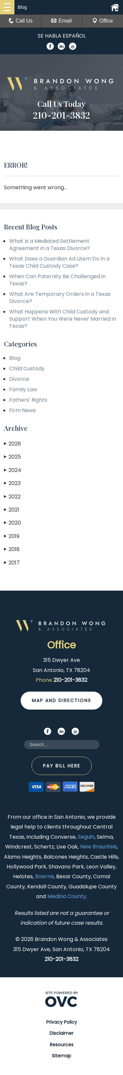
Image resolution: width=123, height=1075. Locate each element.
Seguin (86, 837)
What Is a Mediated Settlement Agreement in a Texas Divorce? (49, 244)
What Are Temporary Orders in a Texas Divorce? (60, 297)
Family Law (23, 389)
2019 (11, 536)
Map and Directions (61, 700)
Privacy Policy (61, 1022)
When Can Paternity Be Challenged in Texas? (57, 280)
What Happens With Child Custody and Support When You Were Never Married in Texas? (62, 319)
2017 (12, 562)
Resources (61, 1044)
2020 (12, 523)
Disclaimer (61, 1033)
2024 (12, 470)
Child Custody (27, 368)
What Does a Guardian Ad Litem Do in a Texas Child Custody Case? (59, 262)
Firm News (22, 410)
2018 (12, 549)
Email (61, 21)
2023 (12, 483)
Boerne (44, 876)
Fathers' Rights (28, 400)
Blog (14, 358)
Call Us (21, 21)
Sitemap (61, 1055)
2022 (12, 496)
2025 (12, 457)
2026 (12, 443)
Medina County (66, 896)
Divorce (19, 379)
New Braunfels (98, 846)
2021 (11, 509)
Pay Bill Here (61, 766)
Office (102, 21)
